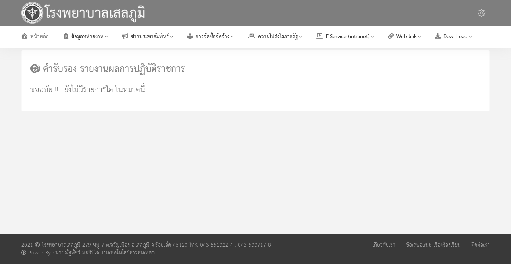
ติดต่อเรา (480, 245)
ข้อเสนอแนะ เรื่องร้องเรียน (433, 245)
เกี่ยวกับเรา (384, 245)
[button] (481, 13)
